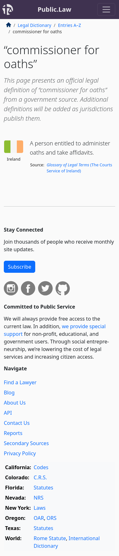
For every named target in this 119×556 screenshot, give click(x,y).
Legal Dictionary (34, 25)
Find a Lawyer (20, 382)
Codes (41, 467)
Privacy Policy (20, 453)
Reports (13, 433)
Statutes (43, 487)
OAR (39, 517)
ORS (51, 517)
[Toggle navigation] (106, 9)
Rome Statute (50, 538)
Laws (40, 507)
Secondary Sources (26, 443)
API (8, 412)
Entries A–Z (69, 25)
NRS (38, 497)
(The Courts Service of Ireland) (79, 168)
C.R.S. (40, 477)
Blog (9, 392)
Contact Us (17, 422)
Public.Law (54, 9)
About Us (15, 402)
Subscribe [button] (19, 266)
